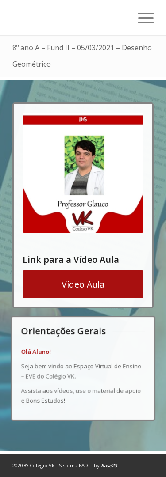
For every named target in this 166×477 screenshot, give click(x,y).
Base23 (109, 465)
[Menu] (141, 17)
